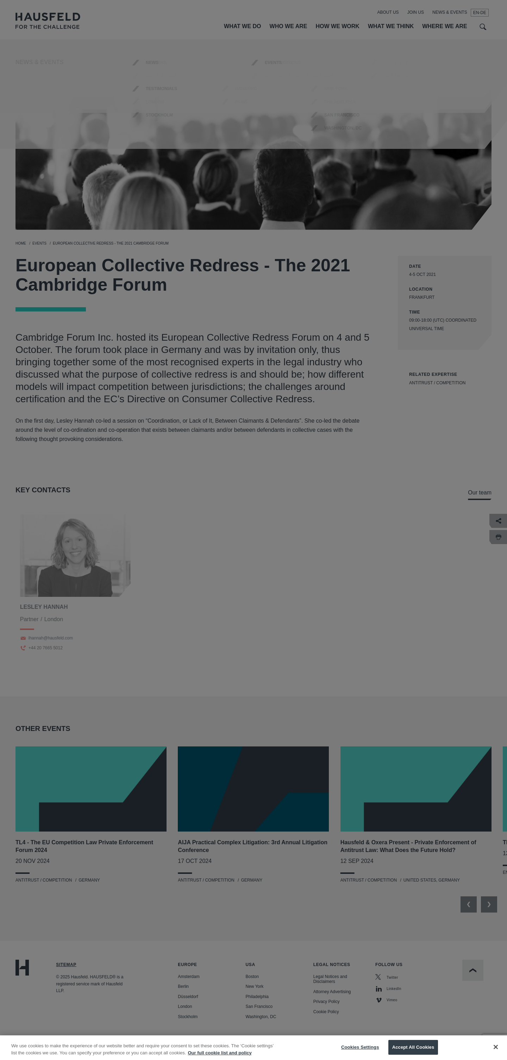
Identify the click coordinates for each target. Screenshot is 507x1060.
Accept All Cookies (413, 1052)
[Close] (495, 1052)
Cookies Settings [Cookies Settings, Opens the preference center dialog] (360, 1052)
